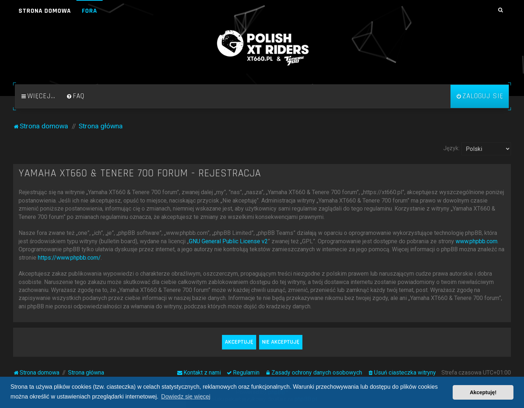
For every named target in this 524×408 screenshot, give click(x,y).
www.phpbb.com (476, 241)
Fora (89, 11)
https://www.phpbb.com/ (69, 257)
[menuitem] (75, 96)
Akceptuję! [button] (483, 392)
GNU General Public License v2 (228, 241)
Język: (451, 148)
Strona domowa (45, 11)
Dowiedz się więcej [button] (185, 396)
